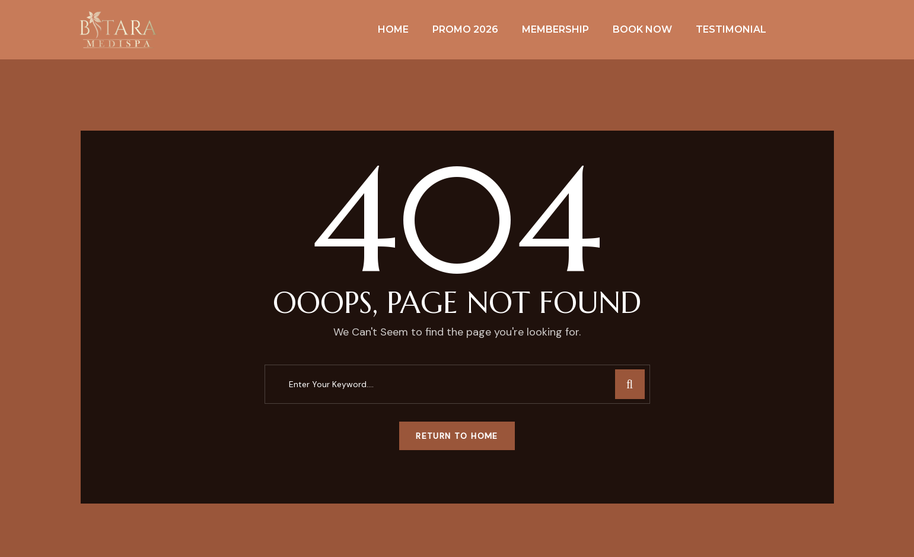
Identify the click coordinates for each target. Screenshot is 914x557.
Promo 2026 (465, 29)
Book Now (642, 29)
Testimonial (731, 29)
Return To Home (457, 436)
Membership (555, 29)
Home (393, 29)
